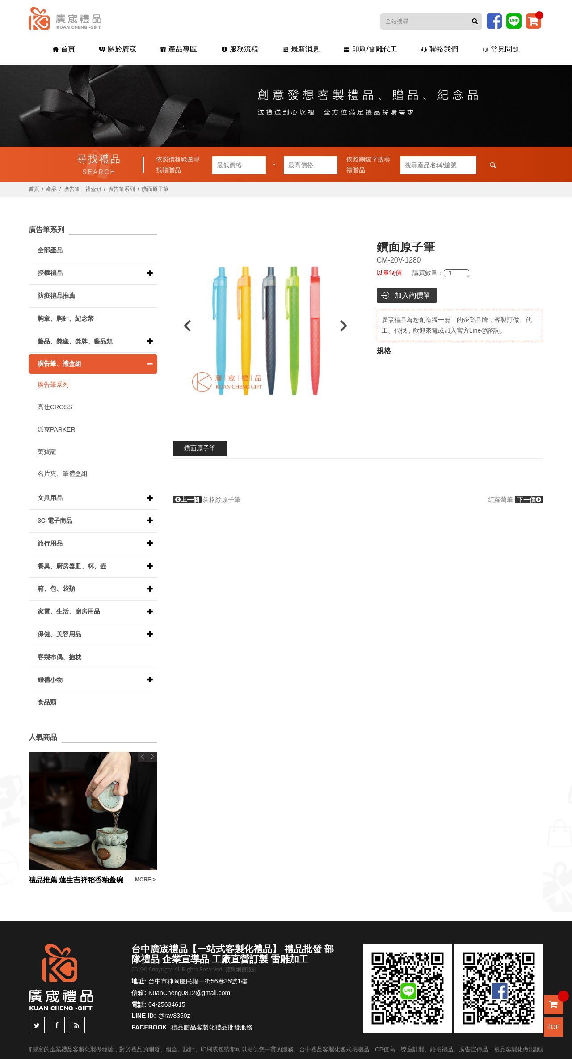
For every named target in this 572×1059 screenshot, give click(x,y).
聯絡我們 (428, 50)
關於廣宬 (128, 50)
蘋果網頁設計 (241, 969)
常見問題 (485, 50)
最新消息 (298, 50)
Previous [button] (183, 326)
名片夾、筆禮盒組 (63, 473)
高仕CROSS (55, 407)
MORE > (145, 880)
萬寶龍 (47, 451)
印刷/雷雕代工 (363, 50)
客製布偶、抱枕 (59, 657)
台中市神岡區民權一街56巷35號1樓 (197, 981)
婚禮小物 (50, 679)
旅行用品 (50, 543)
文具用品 (50, 497)
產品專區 (185, 50)
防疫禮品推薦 (56, 295)
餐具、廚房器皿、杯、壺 (72, 566)
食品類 (47, 702)
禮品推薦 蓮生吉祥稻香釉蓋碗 (76, 880)
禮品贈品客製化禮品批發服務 (211, 1027)
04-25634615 (166, 1004)
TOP (553, 1026)
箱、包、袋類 (56, 588)
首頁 (79, 50)
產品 (51, 189)
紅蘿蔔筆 (515, 499)
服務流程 (242, 50)
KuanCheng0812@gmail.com (189, 992)
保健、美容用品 (59, 634)
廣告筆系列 (121, 189)
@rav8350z (174, 1015)
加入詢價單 (412, 295)
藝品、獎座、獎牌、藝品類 (75, 341)
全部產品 (50, 250)
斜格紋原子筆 (207, 499)
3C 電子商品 (55, 520)
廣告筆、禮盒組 (82, 189)
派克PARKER (57, 429)
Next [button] (348, 326)
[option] (265, 326)
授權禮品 (50, 272)
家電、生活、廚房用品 (69, 611)
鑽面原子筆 (199, 448)
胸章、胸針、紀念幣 (66, 318)
